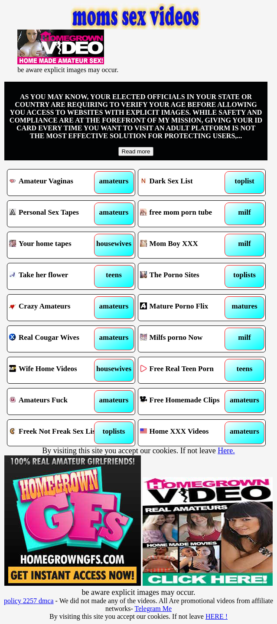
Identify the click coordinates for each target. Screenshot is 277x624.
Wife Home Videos (55, 370)
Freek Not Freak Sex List (55, 433)
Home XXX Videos (185, 433)
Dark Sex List (185, 182)
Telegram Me (153, 608)
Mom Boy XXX (185, 245)
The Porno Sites (185, 276)
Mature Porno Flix (185, 307)
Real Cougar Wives (55, 339)
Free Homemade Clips (185, 401)
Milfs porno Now (185, 339)
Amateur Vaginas (55, 182)
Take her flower (55, 276)
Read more (136, 151)
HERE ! (216, 616)
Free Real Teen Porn (185, 370)
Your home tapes (55, 245)
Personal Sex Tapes (55, 213)
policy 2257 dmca (29, 600)
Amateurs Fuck (55, 401)
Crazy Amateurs (55, 307)
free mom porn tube (185, 213)
